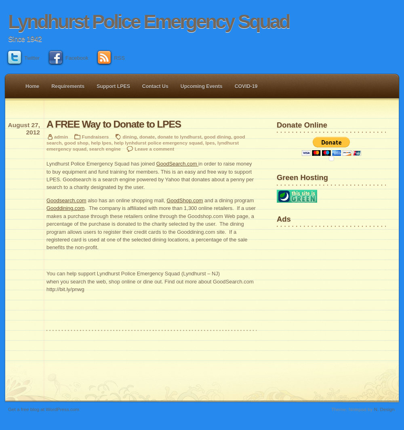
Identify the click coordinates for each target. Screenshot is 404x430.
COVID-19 (246, 86)
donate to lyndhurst (180, 136)
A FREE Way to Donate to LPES (113, 124)
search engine (105, 148)
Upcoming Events (202, 86)
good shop (76, 142)
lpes (210, 142)
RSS (111, 58)
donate (147, 136)
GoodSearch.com (177, 164)
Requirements (67, 86)
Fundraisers (95, 136)
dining (130, 136)
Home (32, 86)
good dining (217, 136)
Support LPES (113, 86)
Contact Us (155, 86)
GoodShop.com (184, 200)
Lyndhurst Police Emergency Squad (148, 21)
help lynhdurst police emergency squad (158, 142)
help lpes (101, 142)
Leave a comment (154, 148)
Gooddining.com (65, 208)
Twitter (24, 58)
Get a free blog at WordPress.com (43, 409)
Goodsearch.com (66, 200)
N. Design (384, 409)
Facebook (68, 58)
